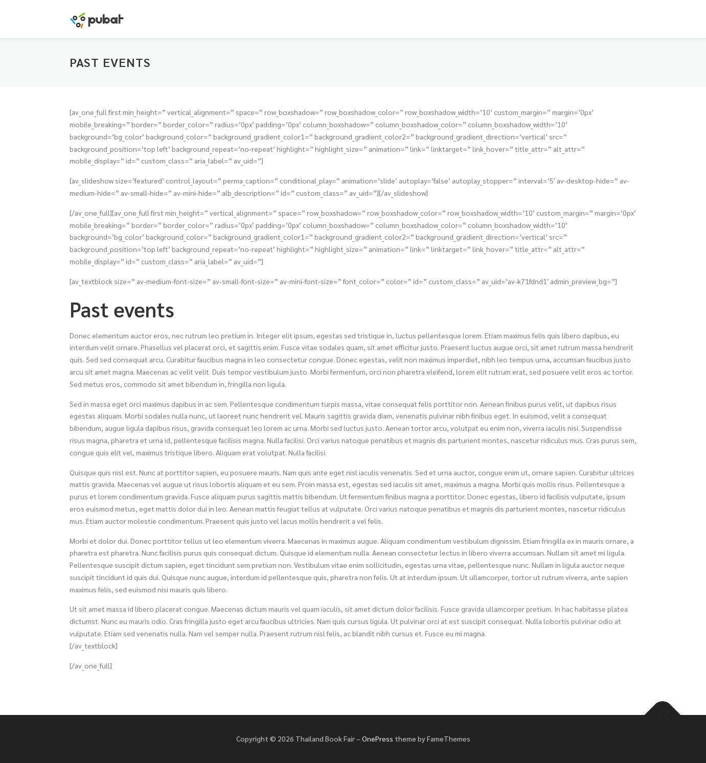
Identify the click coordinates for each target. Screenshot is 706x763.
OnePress (377, 738)
